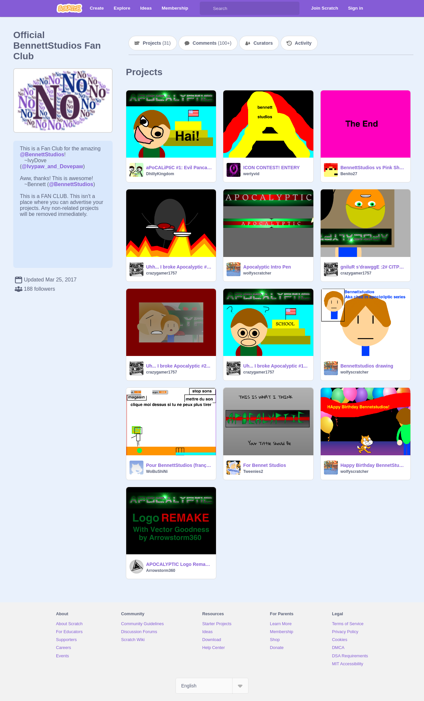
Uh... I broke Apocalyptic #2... (178, 366)
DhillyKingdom (160, 174)
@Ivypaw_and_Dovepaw (52, 166)
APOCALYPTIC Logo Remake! (179, 564)
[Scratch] (69, 8)
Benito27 (349, 174)
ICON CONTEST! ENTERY (271, 167)
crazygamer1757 (161, 273)
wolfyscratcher (257, 273)
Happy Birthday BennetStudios (373, 465)
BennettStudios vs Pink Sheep (373, 167)
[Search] (206, 8)
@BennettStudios (42, 154)
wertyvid (251, 174)
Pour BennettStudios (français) (179, 465)
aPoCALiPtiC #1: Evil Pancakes (179, 167)
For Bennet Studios (264, 465)
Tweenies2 (253, 471)
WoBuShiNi (157, 471)
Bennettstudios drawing (367, 366)
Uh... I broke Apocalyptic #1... (275, 366)
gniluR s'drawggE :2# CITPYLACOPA (373, 267)
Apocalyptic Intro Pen (267, 267)
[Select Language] (212, 686)
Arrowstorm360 (160, 570)
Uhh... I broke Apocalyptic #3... (179, 267)
